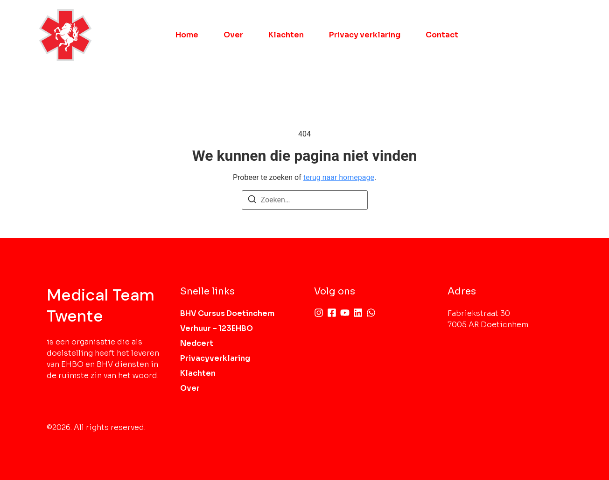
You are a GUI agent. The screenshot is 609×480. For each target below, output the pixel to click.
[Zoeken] (252, 201)
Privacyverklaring (215, 358)
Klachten (286, 35)
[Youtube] (345, 312)
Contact (442, 35)
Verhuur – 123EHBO (216, 328)
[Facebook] (331, 312)
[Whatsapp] (371, 312)
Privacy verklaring (364, 35)
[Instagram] (318, 312)
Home (186, 35)
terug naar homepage (338, 177)
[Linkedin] (358, 312)
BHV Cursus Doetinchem (227, 313)
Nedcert (196, 343)
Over (233, 35)
